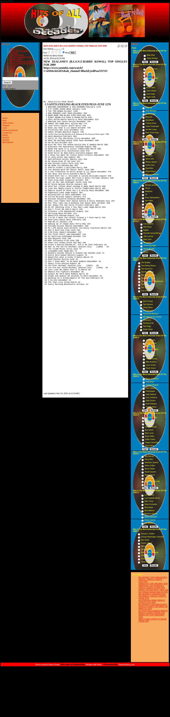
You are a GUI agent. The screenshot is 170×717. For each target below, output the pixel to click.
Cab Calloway (151, 388)
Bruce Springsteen (152, 198)
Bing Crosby (150, 340)
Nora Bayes (149, 478)
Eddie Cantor (150, 439)
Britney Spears (151, 162)
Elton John (147, 239)
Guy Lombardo (151, 397)
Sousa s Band (146, 543)
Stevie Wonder (149, 249)
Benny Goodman (152, 379)
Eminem (148, 136)
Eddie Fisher (148, 329)
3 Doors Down (150, 123)
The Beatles (145, 262)
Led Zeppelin (148, 224)
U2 (146, 194)
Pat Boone (147, 320)
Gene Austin (149, 424)
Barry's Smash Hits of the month (23, 61)
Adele (148, 84)
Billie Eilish (151, 55)
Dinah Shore (151, 368)
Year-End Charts (17, 55)
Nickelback (149, 120)
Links (4, 128)
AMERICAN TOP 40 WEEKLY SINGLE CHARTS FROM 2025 (152, 587)
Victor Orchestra (150, 504)
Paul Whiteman (151, 417)
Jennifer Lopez (151, 129)
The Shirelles (146, 288)
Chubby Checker (147, 278)
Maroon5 (148, 117)
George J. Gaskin (148, 534)
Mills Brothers (151, 362)
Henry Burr (149, 459)
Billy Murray (149, 456)
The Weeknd (151, 81)
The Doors (145, 291)
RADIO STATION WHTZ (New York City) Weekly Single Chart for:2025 (153, 591)
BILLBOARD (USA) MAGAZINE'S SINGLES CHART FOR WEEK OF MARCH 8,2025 (153, 606)
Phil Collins (149, 210)
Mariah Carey (150, 153)
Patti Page (147, 326)
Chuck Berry (148, 307)
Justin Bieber (151, 91)
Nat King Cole (148, 323)
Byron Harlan (150, 469)
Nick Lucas (149, 433)
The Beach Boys (147, 272)
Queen (146, 252)
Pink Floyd (147, 227)
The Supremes (147, 269)
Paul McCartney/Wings (152, 233)
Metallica (148, 156)
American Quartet (151, 462)
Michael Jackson (151, 185)
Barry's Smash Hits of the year (22, 63)
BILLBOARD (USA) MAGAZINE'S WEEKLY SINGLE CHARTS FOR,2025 (153, 579)
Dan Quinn (145, 540)
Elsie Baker (148, 507)
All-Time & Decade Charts (21, 57)
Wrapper (6, 125)
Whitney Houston (152, 174)
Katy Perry (150, 72)
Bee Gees (147, 243)
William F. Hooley (147, 546)
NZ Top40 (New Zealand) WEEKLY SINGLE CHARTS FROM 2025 (153, 612)
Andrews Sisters (152, 349)
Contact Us (14, 65)
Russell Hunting (147, 559)
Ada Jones (149, 484)
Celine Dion (150, 165)
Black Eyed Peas (152, 133)
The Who (144, 284)
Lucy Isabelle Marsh (152, 498)
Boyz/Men (149, 168)
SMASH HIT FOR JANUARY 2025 (153, 584)
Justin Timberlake (152, 126)
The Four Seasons (148, 275)
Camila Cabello (152, 78)
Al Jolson (148, 421)
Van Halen (149, 201)
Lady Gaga (150, 94)
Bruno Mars (150, 88)
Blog (4, 121)
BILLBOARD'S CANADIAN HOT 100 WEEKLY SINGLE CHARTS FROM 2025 (152, 596)
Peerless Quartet (150, 514)
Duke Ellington (151, 404)
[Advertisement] (53, 339)
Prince (147, 188)
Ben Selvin (149, 430)
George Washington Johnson (152, 537)
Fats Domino (148, 304)
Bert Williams (149, 511)
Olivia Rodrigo (152, 58)
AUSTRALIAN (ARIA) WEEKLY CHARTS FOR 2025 (152, 601)
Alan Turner (148, 501)
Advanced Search (10, 130)
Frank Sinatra (151, 343)
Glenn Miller (150, 346)
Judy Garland (151, 394)
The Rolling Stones (148, 266)
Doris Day (149, 352)
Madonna (148, 191)
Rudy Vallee (149, 436)
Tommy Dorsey (151, 359)
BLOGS (13, 69)
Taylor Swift (150, 97)
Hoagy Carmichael (152, 442)
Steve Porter (146, 549)
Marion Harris (150, 475)
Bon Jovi (148, 213)
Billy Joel (148, 204)
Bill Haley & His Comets (152, 317)
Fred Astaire (150, 391)
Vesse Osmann (147, 562)
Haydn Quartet (150, 472)
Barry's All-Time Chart (19, 51)
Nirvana (148, 146)
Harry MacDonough (152, 481)
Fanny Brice (149, 446)
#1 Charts (14, 53)
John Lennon (148, 236)
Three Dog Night (149, 246)
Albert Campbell (150, 517)
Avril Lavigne (150, 114)
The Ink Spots (151, 407)
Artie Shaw (150, 382)
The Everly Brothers (150, 314)
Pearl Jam (149, 149)
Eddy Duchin (151, 401)
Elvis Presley (148, 301)
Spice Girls (149, 159)
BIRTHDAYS (15, 72)
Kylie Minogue (150, 111)
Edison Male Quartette (149, 552)
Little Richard (148, 311)
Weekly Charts (16, 59)
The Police (149, 207)
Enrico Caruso (149, 520)
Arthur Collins (150, 466)
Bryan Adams (150, 171)
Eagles (146, 230)
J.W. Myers (145, 556)
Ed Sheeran (151, 75)
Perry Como (150, 356)
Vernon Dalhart (151, 427)
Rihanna (148, 108)
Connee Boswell (152, 385)
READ (12, 67)
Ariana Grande (152, 69)
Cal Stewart (148, 523)
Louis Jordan (151, 365)
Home (12, 49)
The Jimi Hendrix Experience (152, 281)
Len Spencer (149, 495)
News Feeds (7, 123)
